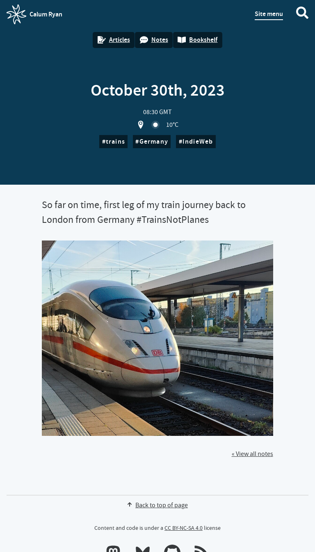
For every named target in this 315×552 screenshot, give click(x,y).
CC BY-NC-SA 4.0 (183, 527)
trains (115, 141)
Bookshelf (197, 39)
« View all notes (252, 454)
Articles (114, 39)
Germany (153, 141)
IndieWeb (198, 141)
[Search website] (302, 14)
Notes (154, 39)
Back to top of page (157, 505)
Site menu (269, 13)
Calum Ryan (34, 14)
